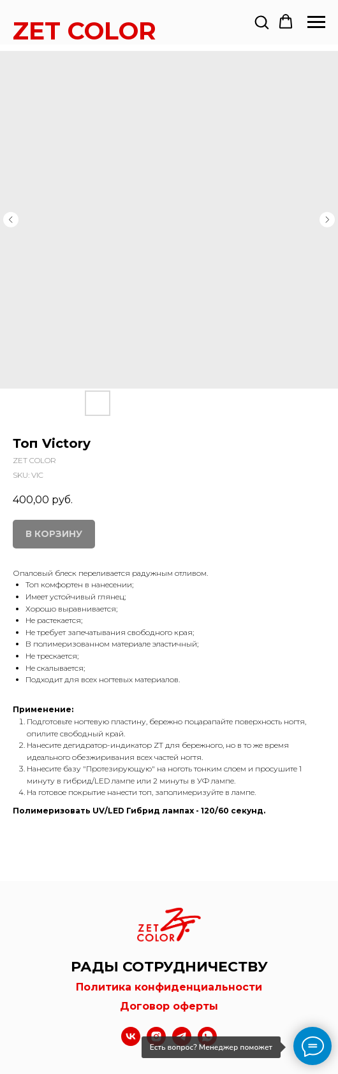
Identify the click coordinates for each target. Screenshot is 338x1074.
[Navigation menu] (316, 22)
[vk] (130, 1042)
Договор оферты (169, 1006)
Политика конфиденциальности (169, 987)
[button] (261, 21)
